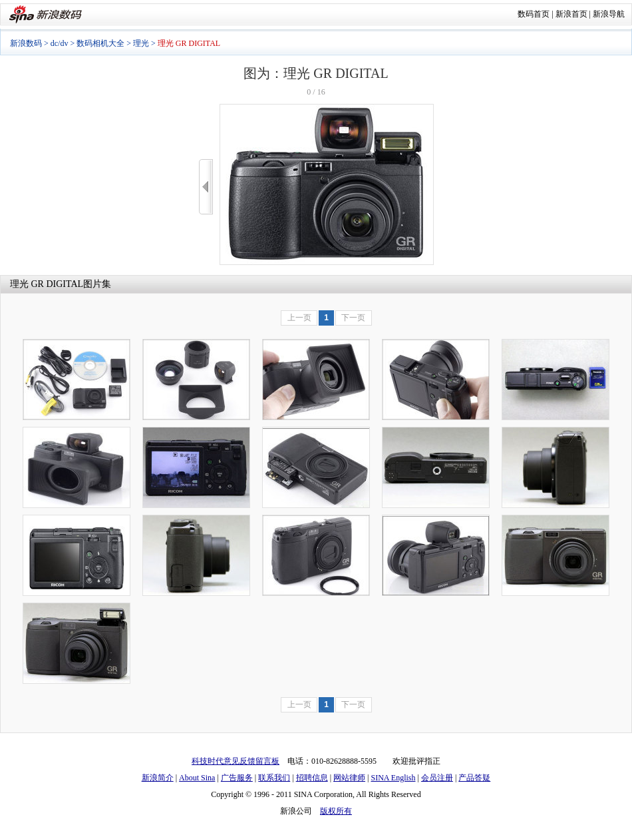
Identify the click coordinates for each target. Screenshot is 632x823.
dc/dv (60, 43)
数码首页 (534, 14)
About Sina (197, 777)
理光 (141, 43)
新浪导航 (609, 14)
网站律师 (349, 777)
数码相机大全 (100, 43)
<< (206, 186)
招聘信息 (312, 777)
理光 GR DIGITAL (46, 284)
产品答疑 (474, 777)
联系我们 (274, 777)
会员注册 (437, 777)
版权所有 (336, 811)
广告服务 (237, 777)
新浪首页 (571, 14)
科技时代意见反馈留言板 (235, 761)
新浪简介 (158, 777)
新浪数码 (26, 43)
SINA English (393, 777)
